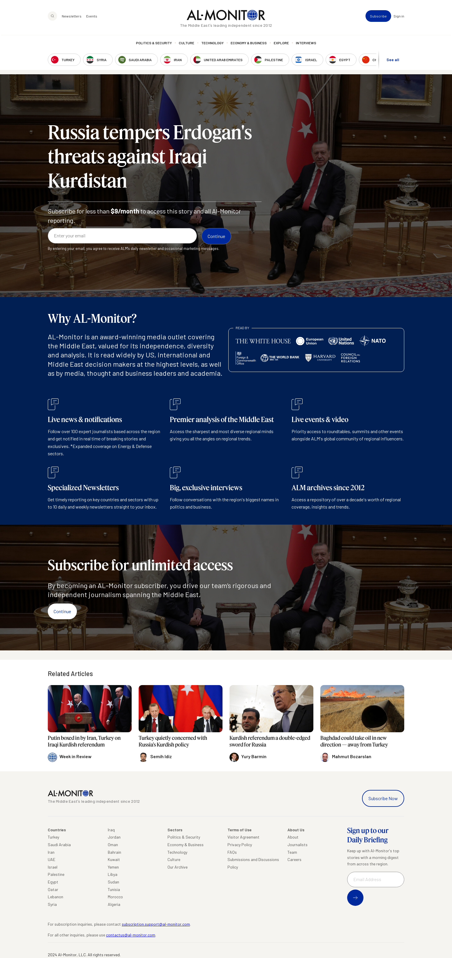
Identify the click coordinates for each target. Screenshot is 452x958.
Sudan (113, 881)
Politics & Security (154, 44)
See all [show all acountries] (392, 60)
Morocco (115, 896)
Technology (212, 44)
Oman (113, 844)
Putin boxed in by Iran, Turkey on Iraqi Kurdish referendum (84, 741)
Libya (112, 874)
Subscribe (378, 17)
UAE (51, 859)
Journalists (297, 844)
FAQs (232, 852)
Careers (294, 859)
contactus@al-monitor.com (130, 934)
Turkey (53, 836)
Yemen (113, 867)
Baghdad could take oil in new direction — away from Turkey (354, 741)
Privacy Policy (239, 844)
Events (91, 17)
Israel (52, 867)
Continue (62, 611)
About (293, 836)
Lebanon (55, 896)
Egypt (53, 881)
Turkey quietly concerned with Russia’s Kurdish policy (173, 741)
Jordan (114, 836)
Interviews (306, 44)
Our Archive (177, 867)
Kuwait (114, 859)
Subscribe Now (383, 798)
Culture (186, 44)
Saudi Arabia (59, 844)
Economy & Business (249, 44)
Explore (281, 44)
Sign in (398, 17)
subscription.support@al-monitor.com (156, 924)
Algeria (114, 904)
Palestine (56, 874)
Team (292, 852)
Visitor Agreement (243, 836)
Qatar (53, 889)
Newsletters (72, 17)
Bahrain (114, 852)
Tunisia (114, 889)
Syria (52, 904)
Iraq (111, 829)
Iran (51, 852)
